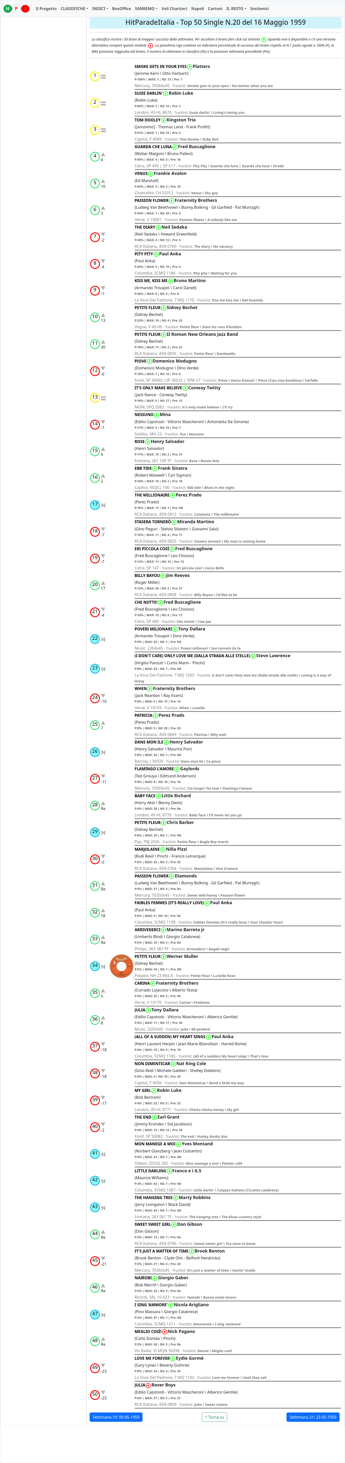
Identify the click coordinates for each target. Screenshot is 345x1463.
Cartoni (215, 8)
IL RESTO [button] (234, 8)
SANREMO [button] (145, 8)
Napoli (197, 8)
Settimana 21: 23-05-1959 (313, 1417)
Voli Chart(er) (174, 8)
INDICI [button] (98, 8)
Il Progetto (46, 8)
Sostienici (259, 8)
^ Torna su (214, 1417)
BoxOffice (121, 8)
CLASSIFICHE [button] (72, 8)
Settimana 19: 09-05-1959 (116, 1417)
